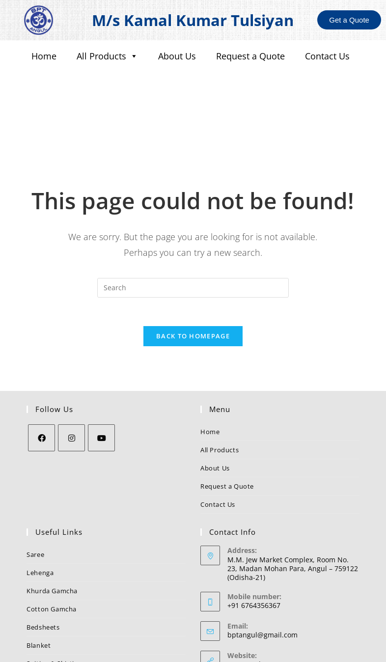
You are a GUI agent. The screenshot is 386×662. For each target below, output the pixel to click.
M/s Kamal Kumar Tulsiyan (193, 19)
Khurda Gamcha (52, 528)
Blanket (39, 583)
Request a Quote (250, 56)
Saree (35, 492)
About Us (177, 56)
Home (43, 56)
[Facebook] (41, 375)
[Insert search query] (193, 224)
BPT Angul (244, 602)
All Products (107, 56)
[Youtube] (101, 375)
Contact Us (327, 56)
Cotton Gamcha (52, 547)
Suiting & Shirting (54, 601)
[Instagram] (71, 375)
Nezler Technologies (281, 651)
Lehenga (40, 510)
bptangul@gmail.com (262, 573)
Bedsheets (43, 565)
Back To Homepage (193, 274)
